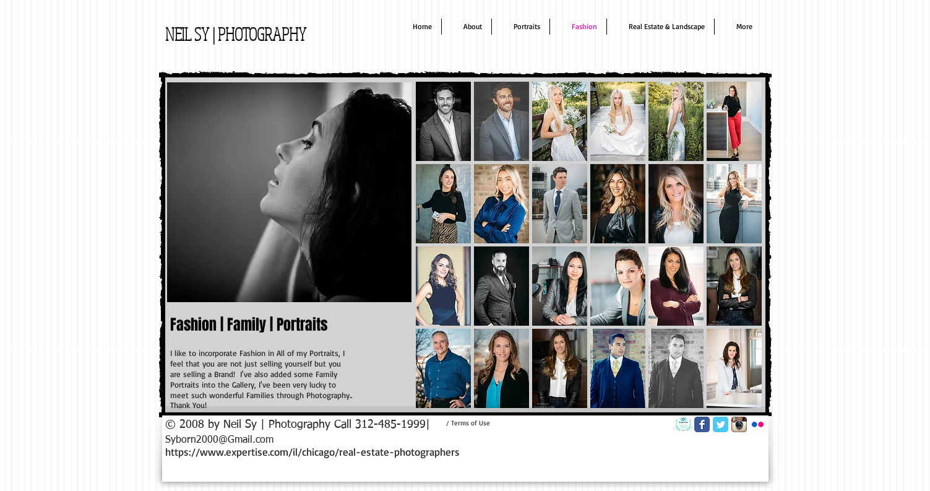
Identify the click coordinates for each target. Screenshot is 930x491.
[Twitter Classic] (720, 424)
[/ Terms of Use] (468, 423)
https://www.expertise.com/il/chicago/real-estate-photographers (312, 451)
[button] (443, 121)
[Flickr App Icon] (757, 424)
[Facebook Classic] (702, 424)
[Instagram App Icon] (739, 424)
